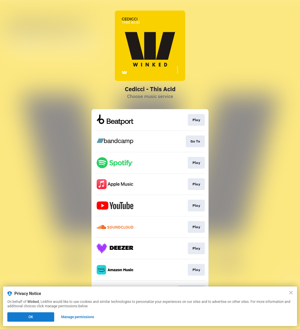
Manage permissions (77, 317)
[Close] (291, 292)
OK (30, 317)
